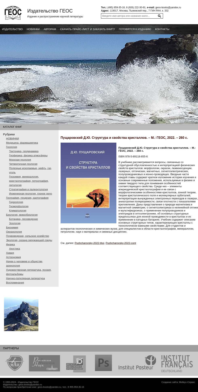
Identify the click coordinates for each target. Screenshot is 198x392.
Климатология (17, 210)
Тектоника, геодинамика (23, 151)
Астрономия (13, 257)
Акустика (14, 248)
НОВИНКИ (12, 138)
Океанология (14, 231)
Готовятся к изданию (135, 29)
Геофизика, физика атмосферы (28, 155)
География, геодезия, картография (27, 197)
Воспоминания (15, 282)
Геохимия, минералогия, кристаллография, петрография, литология (29, 181)
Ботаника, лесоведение (23, 219)
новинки (33, 29)
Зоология (14, 223)
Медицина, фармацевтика (22, 142)
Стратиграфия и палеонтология (28, 189)
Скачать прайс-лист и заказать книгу (87, 29)
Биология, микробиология (22, 214)
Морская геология (20, 159)
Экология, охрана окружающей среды (29, 240)
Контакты (162, 29)
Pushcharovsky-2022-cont (121, 243)
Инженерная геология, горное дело (30, 193)
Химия (10, 252)
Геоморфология (18, 206)
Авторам (50, 29)
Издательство (12, 29)
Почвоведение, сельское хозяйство (27, 235)
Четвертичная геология (23, 163)
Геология (11, 146)
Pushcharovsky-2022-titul (89, 243)
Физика (10, 244)
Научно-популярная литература (25, 278)
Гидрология (16, 202)
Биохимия (12, 227)
